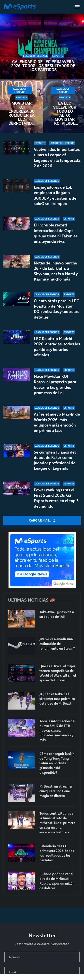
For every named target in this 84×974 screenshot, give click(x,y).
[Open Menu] (77, 6)
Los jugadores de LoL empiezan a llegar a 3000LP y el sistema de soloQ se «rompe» (55, 195)
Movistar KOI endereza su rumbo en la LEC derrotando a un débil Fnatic (22, 113)
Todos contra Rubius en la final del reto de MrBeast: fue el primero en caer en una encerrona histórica (57, 823)
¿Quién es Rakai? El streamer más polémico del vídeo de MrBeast (57, 699)
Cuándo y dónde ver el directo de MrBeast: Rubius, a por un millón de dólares (57, 881)
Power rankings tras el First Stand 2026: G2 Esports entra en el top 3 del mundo (56, 498)
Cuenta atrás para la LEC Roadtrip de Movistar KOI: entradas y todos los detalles (56, 309)
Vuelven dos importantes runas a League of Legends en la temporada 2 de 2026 (57, 158)
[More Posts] (42, 521)
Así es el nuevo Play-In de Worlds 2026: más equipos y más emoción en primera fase (57, 422)
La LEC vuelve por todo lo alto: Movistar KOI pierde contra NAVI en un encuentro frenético (65, 113)
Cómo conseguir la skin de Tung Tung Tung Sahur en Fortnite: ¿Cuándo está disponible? (57, 763)
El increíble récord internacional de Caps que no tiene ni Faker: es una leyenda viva (56, 233)
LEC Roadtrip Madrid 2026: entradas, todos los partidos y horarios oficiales (57, 347)
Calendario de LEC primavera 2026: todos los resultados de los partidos (43, 66)
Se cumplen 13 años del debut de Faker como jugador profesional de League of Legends (55, 460)
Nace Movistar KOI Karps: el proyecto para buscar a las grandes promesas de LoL (55, 384)
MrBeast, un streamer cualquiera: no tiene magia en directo (56, 791)
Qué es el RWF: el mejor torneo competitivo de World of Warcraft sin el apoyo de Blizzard (57, 673)
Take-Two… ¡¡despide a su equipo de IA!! (56, 614)
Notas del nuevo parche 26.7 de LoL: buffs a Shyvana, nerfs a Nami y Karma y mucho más (56, 271)
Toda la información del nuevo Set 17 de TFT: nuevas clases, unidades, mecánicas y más (57, 730)
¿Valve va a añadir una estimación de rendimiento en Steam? (57, 644)
